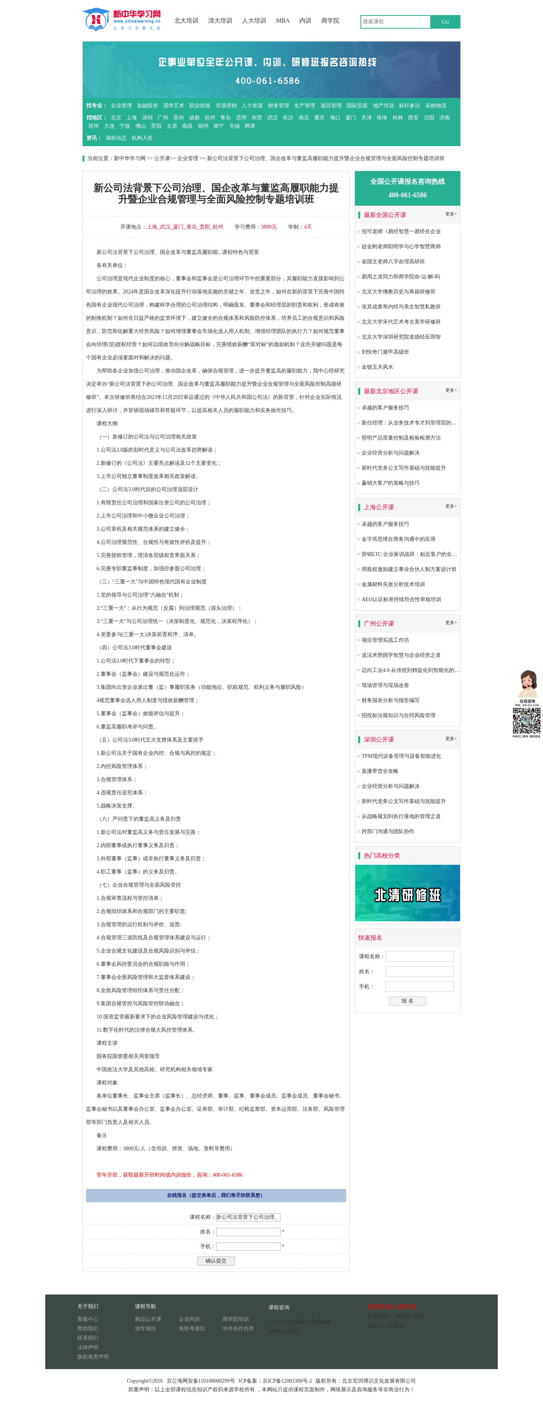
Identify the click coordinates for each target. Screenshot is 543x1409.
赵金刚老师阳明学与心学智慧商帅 (401, 246)
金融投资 (147, 105)
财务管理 (278, 105)
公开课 (162, 158)
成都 (194, 118)
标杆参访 (409, 105)
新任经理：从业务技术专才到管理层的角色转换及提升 (425, 423)
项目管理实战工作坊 (385, 640)
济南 (444, 118)
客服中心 (87, 1319)
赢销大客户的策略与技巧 (391, 483)
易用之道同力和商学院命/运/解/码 (401, 276)
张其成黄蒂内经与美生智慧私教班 (401, 307)
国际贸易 (357, 105)
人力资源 (252, 105)
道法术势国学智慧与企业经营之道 (401, 655)
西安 (413, 118)
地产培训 (383, 105)
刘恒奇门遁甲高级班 (385, 352)
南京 (304, 118)
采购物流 (435, 105)
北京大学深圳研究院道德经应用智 (401, 337)
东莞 (257, 118)
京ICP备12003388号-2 (287, 1381)
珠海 (382, 118)
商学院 (330, 20)
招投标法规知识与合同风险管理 (399, 715)
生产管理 (304, 105)
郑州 (93, 126)
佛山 (140, 126)
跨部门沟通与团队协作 (388, 831)
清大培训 (220, 20)
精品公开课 (148, 1319)
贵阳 (156, 126)
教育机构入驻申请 (392, 1307)
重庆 (319, 118)
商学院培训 (235, 1319)
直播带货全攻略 (380, 771)
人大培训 (254, 20)
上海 (131, 118)
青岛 (225, 118)
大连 (109, 126)
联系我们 (87, 1338)
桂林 (398, 118)
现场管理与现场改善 (385, 685)
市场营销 (226, 105)
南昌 (187, 126)
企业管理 (121, 105)
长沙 (288, 118)
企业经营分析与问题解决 (391, 453)
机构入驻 (142, 138)
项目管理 (331, 105)
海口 (335, 118)
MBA (283, 20)
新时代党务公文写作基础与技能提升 (404, 468)
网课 (250, 126)
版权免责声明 (93, 1357)
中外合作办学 (238, 1328)
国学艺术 (173, 105)
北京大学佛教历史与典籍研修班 (399, 292)
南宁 (218, 126)
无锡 (234, 126)
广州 (163, 118)
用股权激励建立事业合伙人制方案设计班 (409, 569)
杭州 (210, 118)
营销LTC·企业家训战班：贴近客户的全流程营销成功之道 (428, 554)
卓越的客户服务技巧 (385, 408)
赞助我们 (87, 1328)
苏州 (178, 118)
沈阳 (429, 118)
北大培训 (186, 20)
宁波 (125, 126)
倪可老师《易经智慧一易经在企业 (401, 231)
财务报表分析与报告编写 (391, 700)
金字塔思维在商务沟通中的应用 (399, 539)
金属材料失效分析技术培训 (393, 584)
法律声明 (87, 1347)
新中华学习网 (130, 158)
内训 (305, 20)
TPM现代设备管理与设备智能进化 (401, 756)
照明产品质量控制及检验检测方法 (401, 438)
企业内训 (189, 1319)
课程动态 (116, 138)
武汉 (272, 118)
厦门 (350, 118)
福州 (203, 126)
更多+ (451, 214)
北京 (116, 118)
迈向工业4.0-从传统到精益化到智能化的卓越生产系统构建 (429, 670)
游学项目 (145, 1328)
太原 (172, 126)
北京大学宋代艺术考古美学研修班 (401, 322)
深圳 (147, 118)
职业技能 (199, 105)
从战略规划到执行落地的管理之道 (401, 816)
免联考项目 (192, 1328)
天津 (366, 118)
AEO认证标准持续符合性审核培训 (401, 599)
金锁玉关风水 (377, 367)
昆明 (241, 118)
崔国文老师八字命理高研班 (393, 261)
